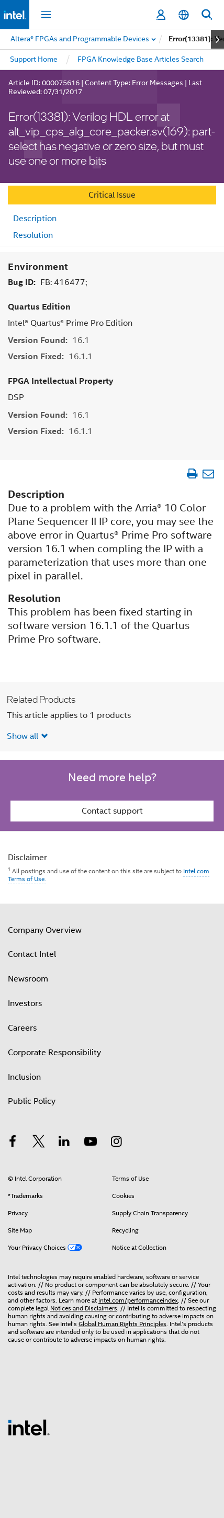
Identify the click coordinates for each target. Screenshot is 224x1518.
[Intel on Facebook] (12, 1142)
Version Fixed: (50, 355)
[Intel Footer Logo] (29, 1426)
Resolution (33, 235)
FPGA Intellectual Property (61, 380)
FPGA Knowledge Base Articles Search (140, 59)
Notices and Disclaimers (83, 1307)
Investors (25, 1003)
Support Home (34, 59)
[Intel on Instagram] (116, 1142)
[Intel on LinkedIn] (64, 1142)
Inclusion (24, 1076)
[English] (184, 15)
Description (35, 218)
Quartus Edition (39, 306)
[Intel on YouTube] (90, 1142)
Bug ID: (47, 281)
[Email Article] (208, 473)
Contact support (112, 810)
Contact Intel (32, 954)
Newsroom (28, 978)
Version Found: (48, 339)
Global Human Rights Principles (122, 1323)
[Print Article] (192, 473)
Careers (22, 1027)
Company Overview (45, 930)
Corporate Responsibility (54, 1052)
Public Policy (31, 1100)
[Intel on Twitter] (39, 1142)
